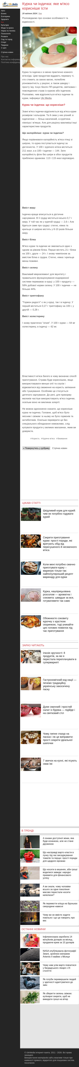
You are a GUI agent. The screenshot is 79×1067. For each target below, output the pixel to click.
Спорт (3, 42)
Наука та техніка (8, 31)
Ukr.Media (46, 98)
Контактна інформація (11, 59)
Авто (3, 11)
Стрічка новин (59, 448)
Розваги (4, 36)
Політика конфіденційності (13, 62)
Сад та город (6, 39)
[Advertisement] (49, 183)
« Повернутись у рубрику (36, 448)
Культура (5, 25)
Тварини (4, 45)
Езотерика (5, 16)
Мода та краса (7, 28)
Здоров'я (5, 19)
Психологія (5, 34)
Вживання (62, 438)
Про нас (4, 56)
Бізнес (3, 13)
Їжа (40, 13)
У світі (3, 48)
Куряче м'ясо (48, 438)
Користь (36, 438)
